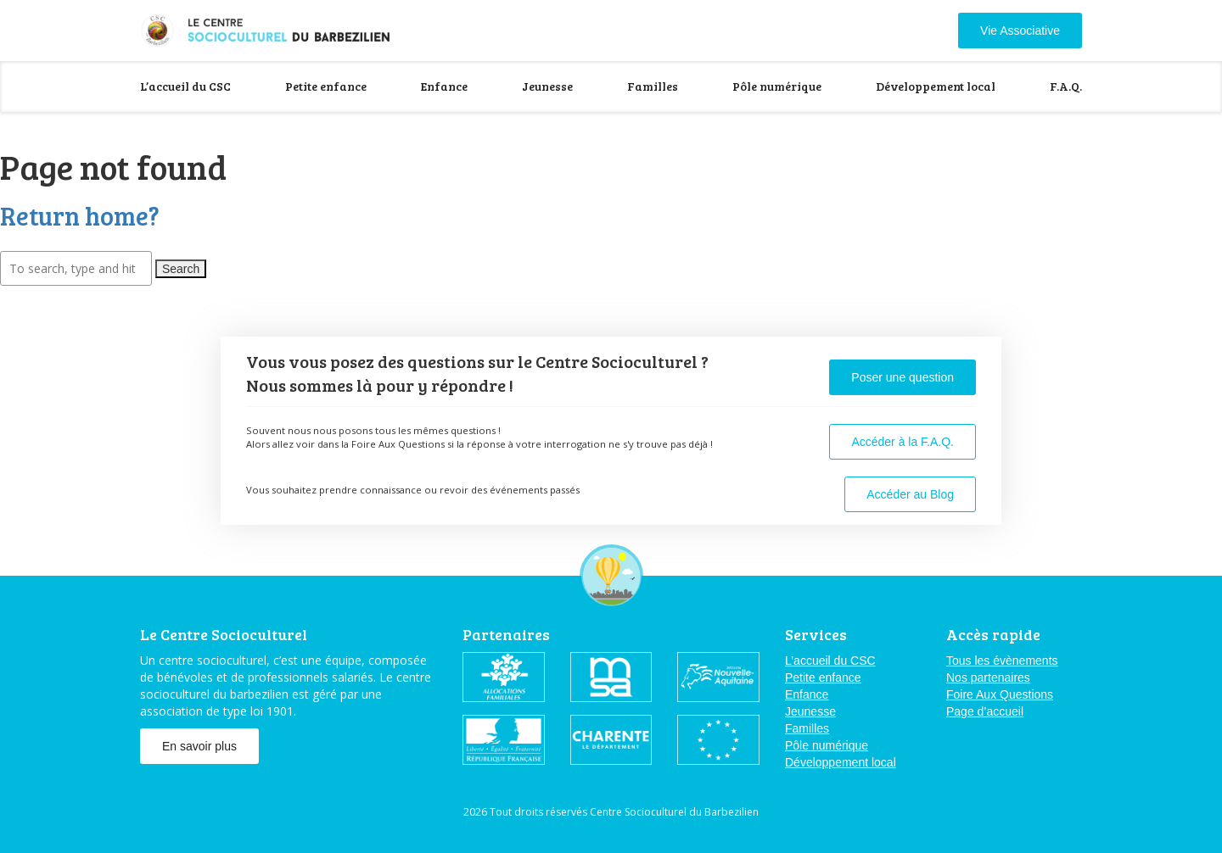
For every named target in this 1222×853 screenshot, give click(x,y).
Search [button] (180, 269)
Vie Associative (1020, 30)
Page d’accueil (984, 711)
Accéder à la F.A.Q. (902, 442)
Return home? (80, 215)
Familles (652, 86)
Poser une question (902, 377)
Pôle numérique (776, 86)
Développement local (935, 86)
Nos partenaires (988, 677)
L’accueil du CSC (185, 86)
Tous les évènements (1002, 660)
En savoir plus (199, 746)
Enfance (444, 86)
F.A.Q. (1066, 86)
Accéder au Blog (910, 494)
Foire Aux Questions (999, 694)
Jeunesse (547, 86)
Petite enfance (326, 86)
